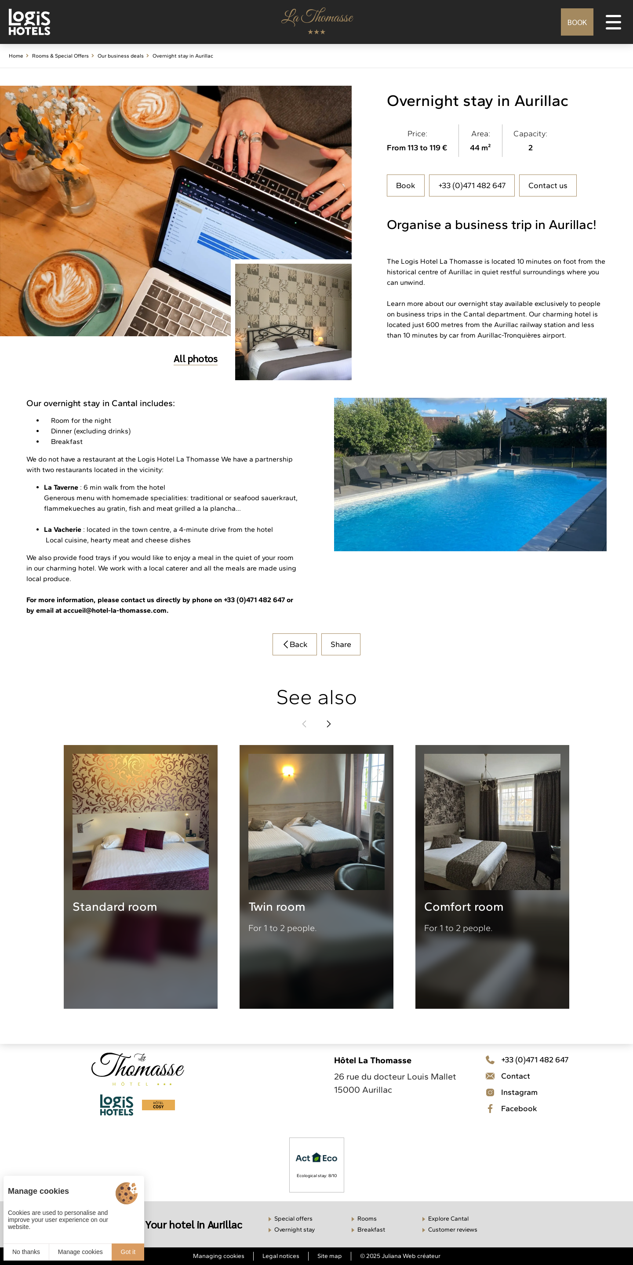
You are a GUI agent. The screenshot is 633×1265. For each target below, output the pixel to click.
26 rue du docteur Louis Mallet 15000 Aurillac (395, 1083)
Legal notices (280, 1256)
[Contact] (527, 1092)
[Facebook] (527, 1108)
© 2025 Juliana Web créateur (400, 1256)
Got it (128, 1251)
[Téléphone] (527, 1060)
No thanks (26, 1251)
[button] (304, 723)
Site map (329, 1256)
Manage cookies (80, 1251)
